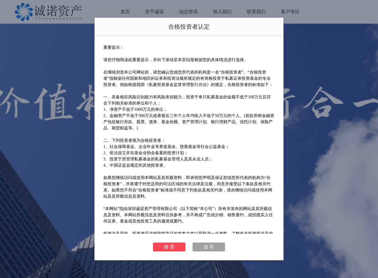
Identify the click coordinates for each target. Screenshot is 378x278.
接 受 (169, 246)
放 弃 (208, 246)
